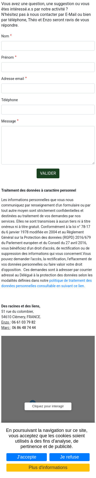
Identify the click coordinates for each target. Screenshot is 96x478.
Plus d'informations (48, 467)
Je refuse (69, 457)
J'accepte (26, 457)
